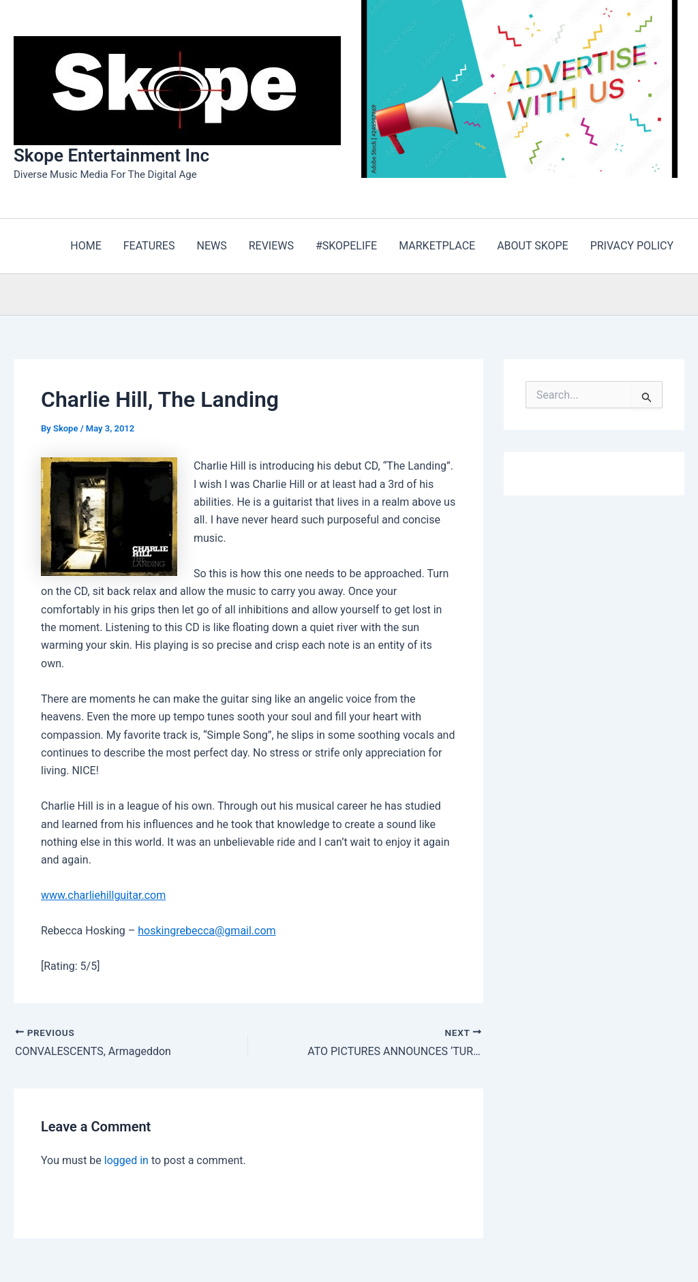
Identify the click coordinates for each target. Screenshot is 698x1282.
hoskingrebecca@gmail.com (206, 930)
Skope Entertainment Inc (111, 155)
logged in (126, 1160)
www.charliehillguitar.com (103, 895)
